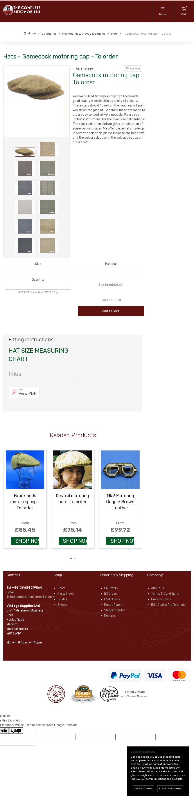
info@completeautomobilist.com (31, 597)
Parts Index (65, 593)
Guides (62, 599)
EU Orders (111, 593)
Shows (62, 605)
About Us (157, 588)
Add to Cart (111, 311)
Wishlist (133, 68)
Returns (110, 616)
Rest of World (113, 605)
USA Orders (112, 599)
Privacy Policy (161, 599)
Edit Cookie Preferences (168, 605)
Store (61, 588)
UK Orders (111, 588)
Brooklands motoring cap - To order (25, 501)
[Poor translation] (16, 730)
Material (111, 264)
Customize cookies (170, 788)
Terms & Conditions (165, 593)
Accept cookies (144, 788)
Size (38, 264)
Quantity (38, 280)
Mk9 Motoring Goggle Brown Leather (120, 501)
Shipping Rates (115, 610)
